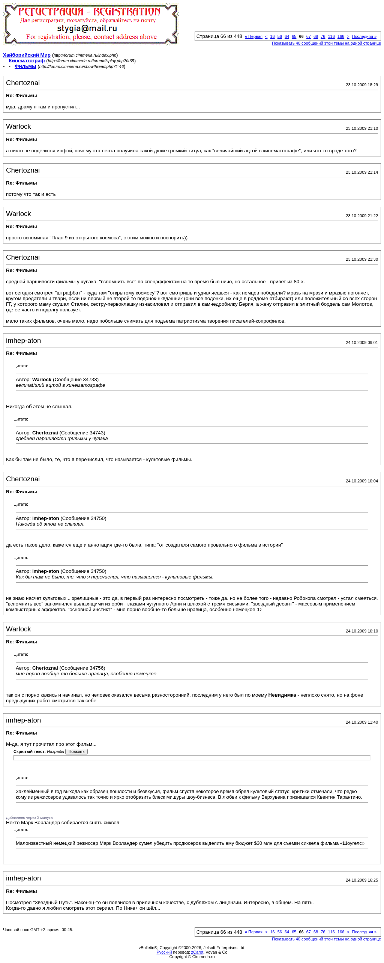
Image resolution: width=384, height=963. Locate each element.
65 (294, 36)
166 (341, 36)
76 (323, 36)
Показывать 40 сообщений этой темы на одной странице (326, 43)
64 (287, 36)
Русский (164, 952)
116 (331, 36)
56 (280, 36)
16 (272, 36)
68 (316, 36)
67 (308, 36)
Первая (253, 36)
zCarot (197, 952)
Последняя (364, 36)
